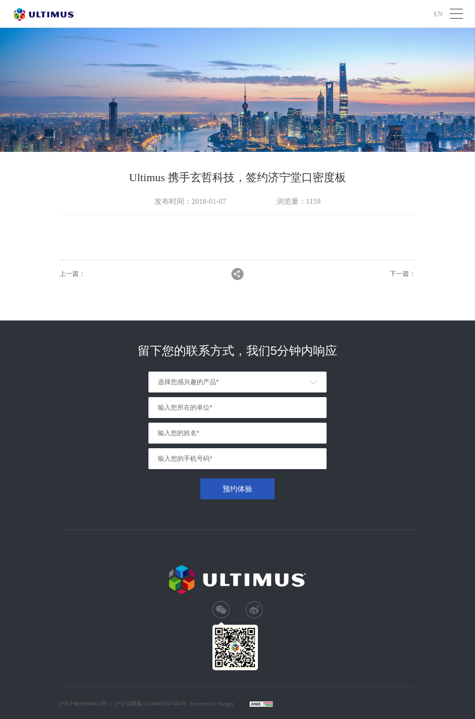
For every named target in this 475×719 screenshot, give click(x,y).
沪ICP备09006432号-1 (85, 703)
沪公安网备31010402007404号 (151, 703)
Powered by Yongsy (212, 703)
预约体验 (237, 489)
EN (438, 13)
